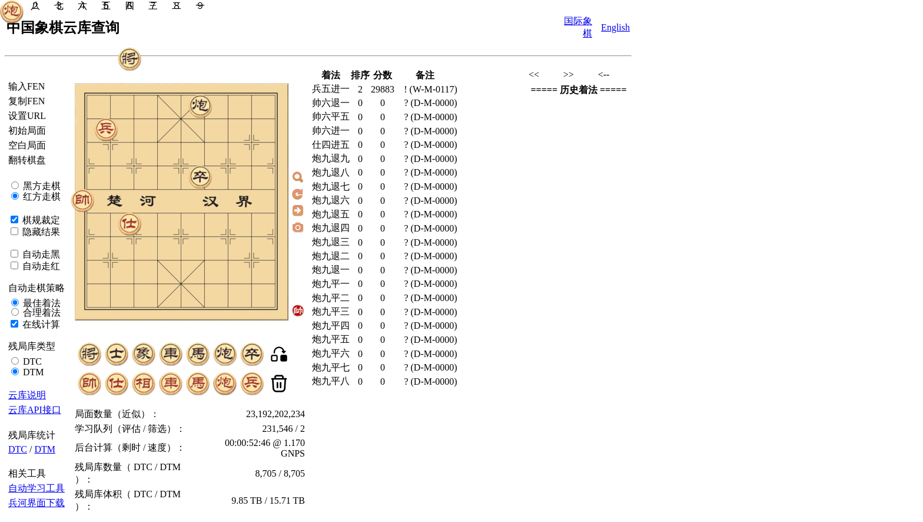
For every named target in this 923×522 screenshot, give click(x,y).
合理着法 (41, 313)
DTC (31, 361)
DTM (32, 372)
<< (534, 75)
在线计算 (40, 324)
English (615, 27)
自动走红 (40, 266)
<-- (604, 75)
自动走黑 (40, 254)
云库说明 (27, 395)
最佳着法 (41, 303)
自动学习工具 (36, 488)
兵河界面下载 (36, 503)
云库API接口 (34, 410)
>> (568, 75)
